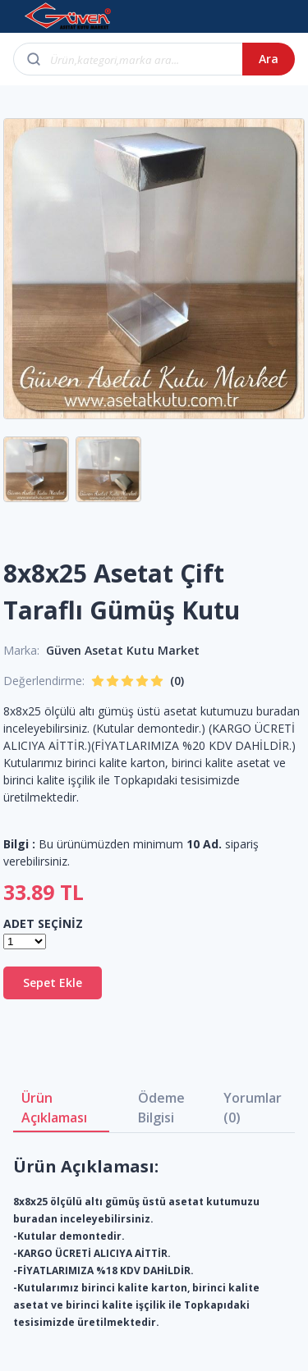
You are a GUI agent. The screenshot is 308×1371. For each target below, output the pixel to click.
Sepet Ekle (52, 982)
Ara (268, 58)
